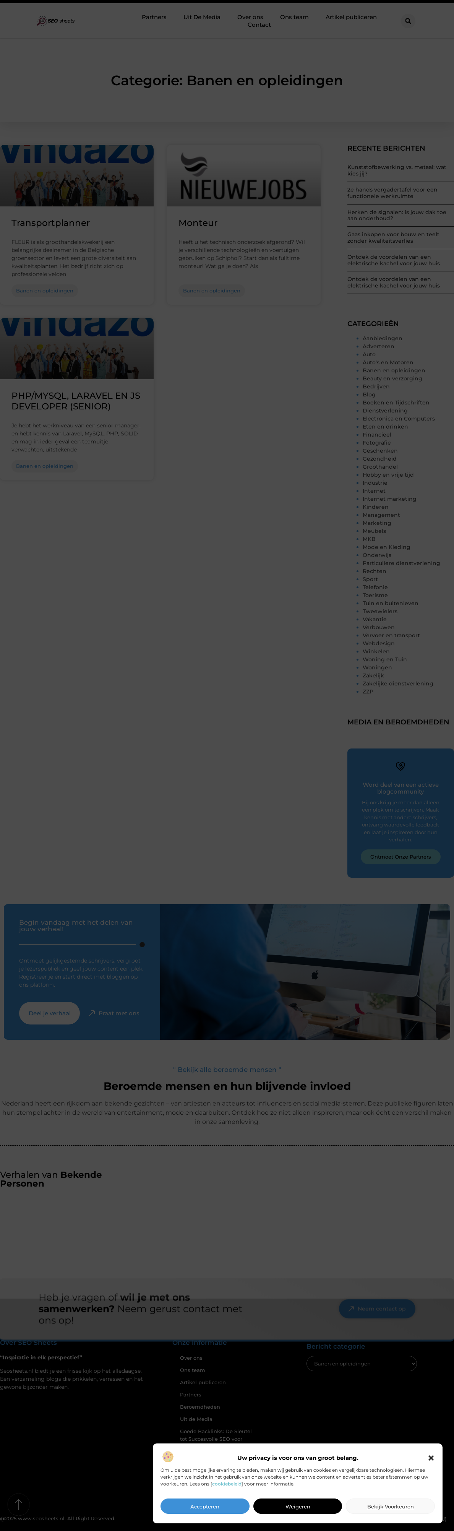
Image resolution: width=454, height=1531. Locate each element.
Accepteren (204, 1510)
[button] (431, 1461)
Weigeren (297, 1510)
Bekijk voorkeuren (390, 1510)
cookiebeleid (227, 1486)
